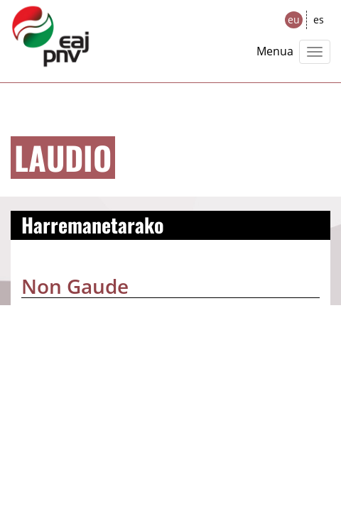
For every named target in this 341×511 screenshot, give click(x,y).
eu (294, 19)
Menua (274, 51)
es (318, 19)
